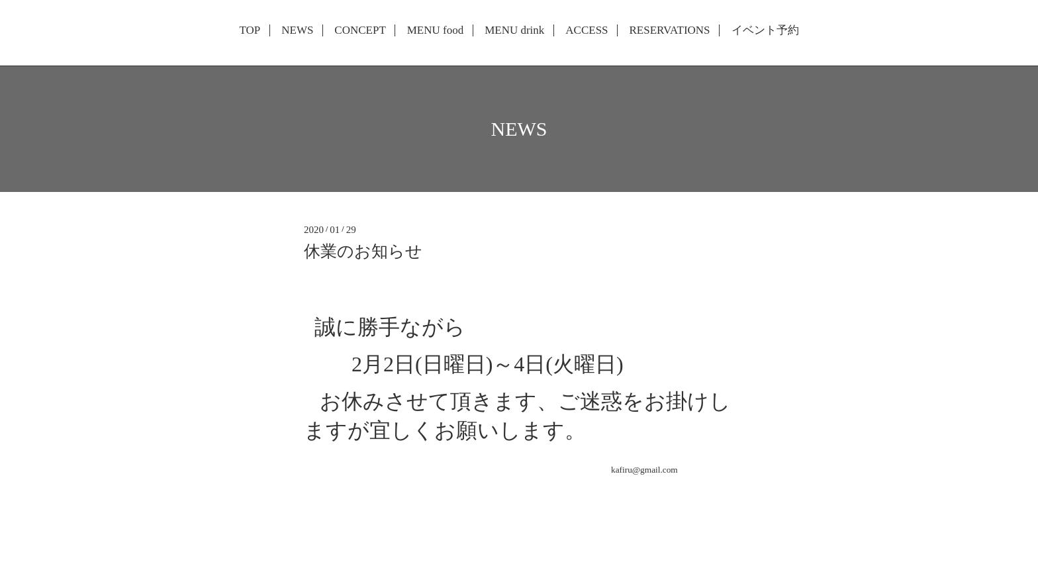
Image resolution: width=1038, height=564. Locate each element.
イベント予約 (765, 30)
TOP (249, 30)
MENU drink (514, 30)
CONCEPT (359, 30)
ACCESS (586, 30)
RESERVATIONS (669, 30)
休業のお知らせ (363, 251)
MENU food (435, 30)
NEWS (297, 30)
